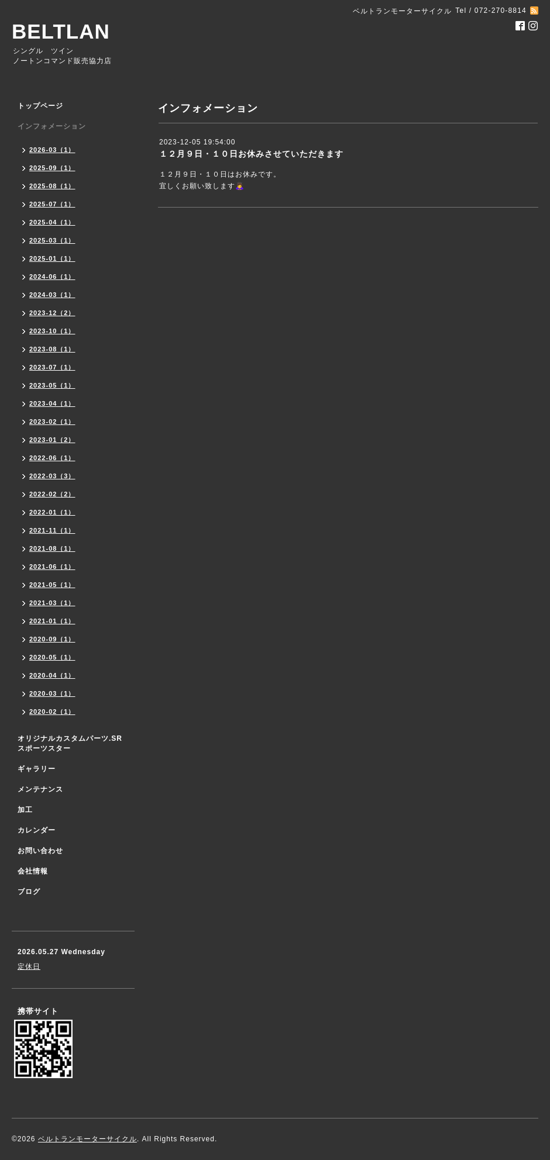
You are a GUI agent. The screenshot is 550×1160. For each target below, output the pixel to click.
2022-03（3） (52, 475)
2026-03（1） (52, 149)
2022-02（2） (52, 494)
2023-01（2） (52, 439)
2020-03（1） (52, 693)
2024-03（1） (52, 294)
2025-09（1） (52, 167)
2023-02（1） (52, 421)
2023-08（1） (52, 349)
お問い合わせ (40, 851)
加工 (25, 810)
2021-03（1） (52, 602)
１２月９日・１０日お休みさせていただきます (251, 153)
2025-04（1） (52, 222)
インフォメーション (52, 126)
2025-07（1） (52, 204)
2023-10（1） (52, 330)
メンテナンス (40, 789)
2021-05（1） (52, 584)
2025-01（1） (52, 258)
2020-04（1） (52, 675)
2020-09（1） (52, 639)
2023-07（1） (52, 367)
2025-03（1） (52, 240)
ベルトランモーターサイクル (87, 1139)
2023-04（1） (52, 403)
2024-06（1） (52, 276)
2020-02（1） (52, 711)
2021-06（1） (52, 566)
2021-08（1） (52, 548)
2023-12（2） (52, 312)
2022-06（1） (52, 457)
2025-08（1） (52, 185)
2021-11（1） (52, 530)
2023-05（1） (52, 385)
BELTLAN (61, 31)
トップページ (40, 106)
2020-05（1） (52, 657)
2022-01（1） (52, 512)
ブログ (29, 892)
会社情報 (33, 871)
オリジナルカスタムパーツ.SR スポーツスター (70, 743)
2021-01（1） (52, 620)
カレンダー (37, 830)
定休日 (29, 966)
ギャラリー (37, 769)
